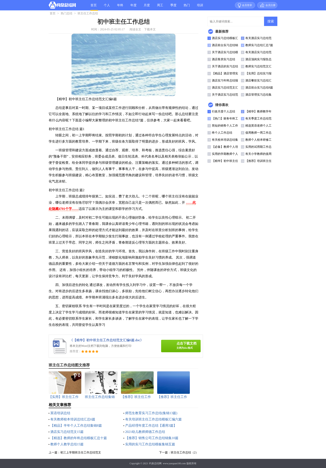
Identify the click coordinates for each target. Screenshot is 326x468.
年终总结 (120, 7)
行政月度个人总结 (223, 111)
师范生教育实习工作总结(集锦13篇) (151, 413)
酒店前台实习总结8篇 (259, 87)
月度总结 (147, 7)
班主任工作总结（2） (184, 452)
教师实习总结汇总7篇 (259, 45)
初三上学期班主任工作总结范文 (80, 452)
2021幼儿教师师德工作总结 (145, 432)
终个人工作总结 (222, 132)
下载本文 (150, 29)
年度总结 (133, 7)
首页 (93, 5)
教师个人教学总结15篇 (67, 444)
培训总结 (200, 7)
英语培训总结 (60, 413)
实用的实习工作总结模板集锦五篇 (150, 444)
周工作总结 (160, 7)
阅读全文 (135, 29)
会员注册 (270, 5)
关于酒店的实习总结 (225, 66)
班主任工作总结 (88, 13)
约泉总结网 (155, 463)
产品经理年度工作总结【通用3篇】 (151, 425)
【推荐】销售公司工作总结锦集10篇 (151, 438)
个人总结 (107, 7)
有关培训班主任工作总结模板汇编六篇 (153, 419)
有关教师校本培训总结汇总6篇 (72, 419)
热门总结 (187, 7)
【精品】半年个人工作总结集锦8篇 (76, 425)
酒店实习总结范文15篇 (67, 432)
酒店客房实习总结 (223, 59)
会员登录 (247, 5)
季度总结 (173, 7)
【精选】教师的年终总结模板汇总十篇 (78, 438)
